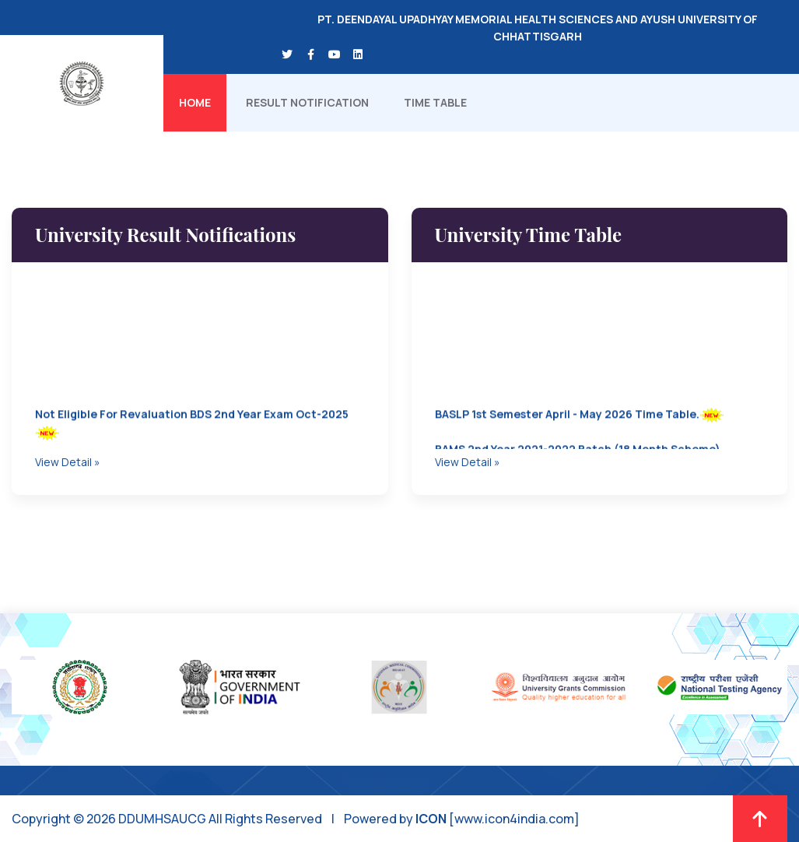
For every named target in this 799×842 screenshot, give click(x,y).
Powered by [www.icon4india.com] (462, 818)
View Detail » (67, 461)
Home (195, 102)
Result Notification (307, 102)
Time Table (435, 102)
